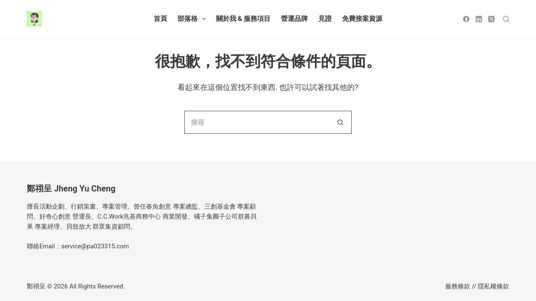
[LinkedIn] (479, 19)
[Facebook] (466, 19)
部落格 (193, 19)
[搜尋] (506, 19)
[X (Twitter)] (491, 19)
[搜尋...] (256, 122)
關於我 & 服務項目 (243, 19)
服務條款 (457, 286)
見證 (325, 19)
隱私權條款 (493, 286)
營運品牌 (294, 19)
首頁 (160, 19)
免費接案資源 (362, 19)
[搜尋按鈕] (340, 122)
